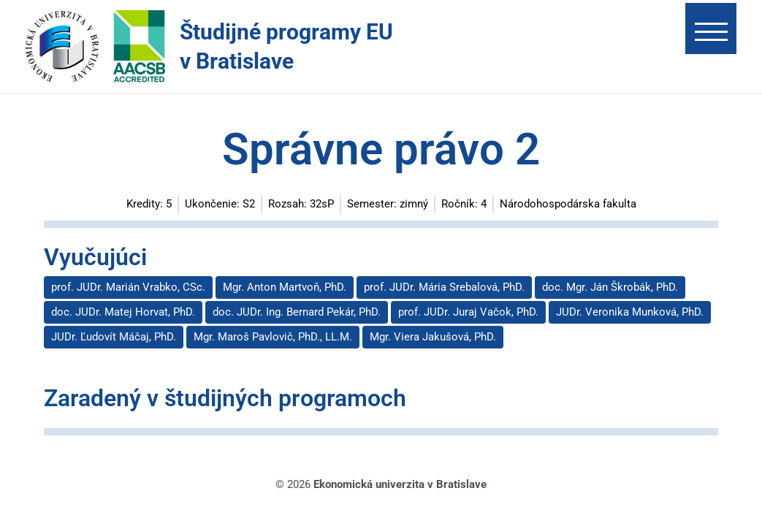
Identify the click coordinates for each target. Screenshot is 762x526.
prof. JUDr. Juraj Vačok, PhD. (468, 312)
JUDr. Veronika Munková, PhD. (630, 312)
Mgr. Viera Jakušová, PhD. (433, 336)
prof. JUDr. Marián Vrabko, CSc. (128, 287)
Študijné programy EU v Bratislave (286, 46)
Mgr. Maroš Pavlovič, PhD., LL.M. (273, 336)
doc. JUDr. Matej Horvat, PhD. (123, 312)
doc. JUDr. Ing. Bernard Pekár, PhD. (297, 312)
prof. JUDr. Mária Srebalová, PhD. (444, 287)
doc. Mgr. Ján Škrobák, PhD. (610, 287)
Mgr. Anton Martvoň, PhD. (284, 287)
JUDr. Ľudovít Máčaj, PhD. (113, 336)
